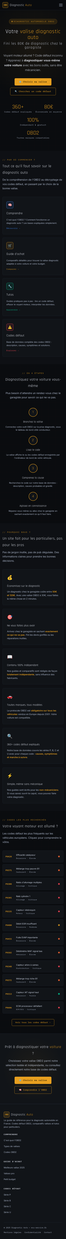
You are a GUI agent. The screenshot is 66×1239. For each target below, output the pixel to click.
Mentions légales (12, 1232)
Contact (48, 1232)
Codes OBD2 (10, 1152)
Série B (7, 1200)
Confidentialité (32, 1232)
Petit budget (10, 1179)
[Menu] (60, 5)
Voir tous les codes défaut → (32, 1022)
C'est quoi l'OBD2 (12, 1140)
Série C (7, 1206)
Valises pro (9, 1173)
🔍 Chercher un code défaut (33, 91)
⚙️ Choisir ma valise (33, 81)
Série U (7, 1212)
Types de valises (12, 1146)
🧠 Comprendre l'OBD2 (33, 1090)
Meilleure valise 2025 (14, 1167)
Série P (7, 1194)
